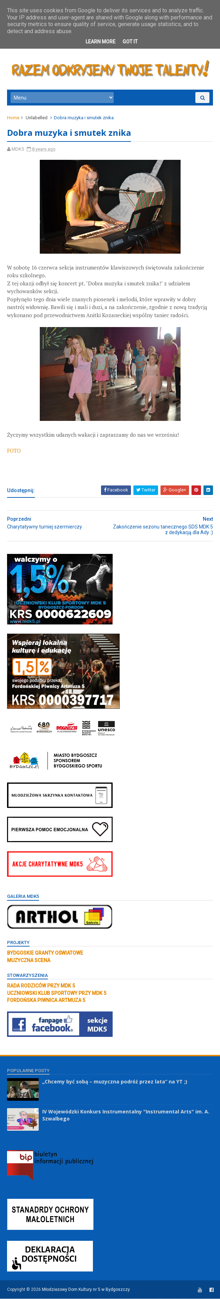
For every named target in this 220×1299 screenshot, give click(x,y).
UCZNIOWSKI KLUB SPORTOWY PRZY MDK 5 (56, 993)
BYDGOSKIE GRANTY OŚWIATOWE (45, 953)
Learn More (100, 41)
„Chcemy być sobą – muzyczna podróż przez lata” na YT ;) (114, 1082)
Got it (130, 41)
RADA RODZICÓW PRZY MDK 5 (41, 986)
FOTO (14, 450)
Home (13, 118)
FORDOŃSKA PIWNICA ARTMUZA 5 (46, 1000)
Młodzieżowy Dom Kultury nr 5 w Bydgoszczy (86, 1290)
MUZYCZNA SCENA (28, 960)
